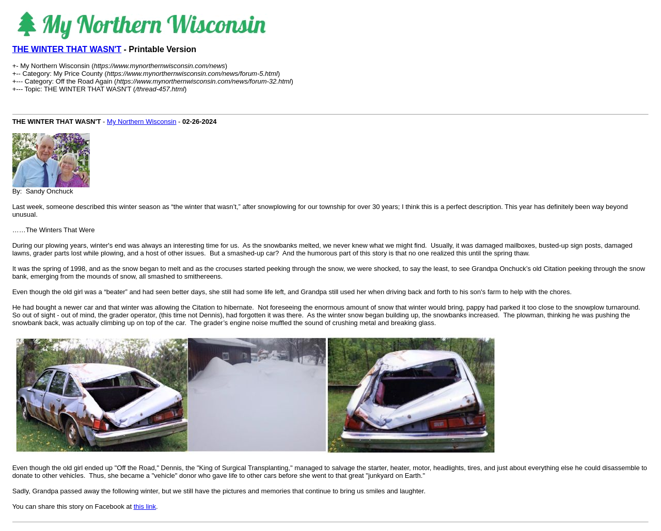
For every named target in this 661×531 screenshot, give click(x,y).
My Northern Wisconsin (141, 121)
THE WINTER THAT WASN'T (66, 49)
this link (145, 506)
